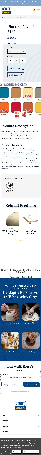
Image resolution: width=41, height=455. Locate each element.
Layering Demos (10, 323)
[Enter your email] (12, 384)
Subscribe (30, 384)
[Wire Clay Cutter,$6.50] (31, 219)
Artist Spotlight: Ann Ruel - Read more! (20, 2)
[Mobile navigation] (38, 10)
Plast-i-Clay (27, 17)
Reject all (16, 452)
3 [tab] (23, 240)
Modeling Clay (17, 17)
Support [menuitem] (4, 426)
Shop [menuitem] (3, 415)
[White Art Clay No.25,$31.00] (10, 219)
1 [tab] (17, 240)
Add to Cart (15, 68)
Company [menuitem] (4, 432)
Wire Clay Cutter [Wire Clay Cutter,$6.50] (31, 232)
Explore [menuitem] (4, 421)
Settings (6, 452)
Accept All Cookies (30, 452)
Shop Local (14, 74)
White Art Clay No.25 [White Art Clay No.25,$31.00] (10, 232)
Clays (7, 17)
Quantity (10, 56)
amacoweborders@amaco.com (15, 159)
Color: (9, 47)
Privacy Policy (16, 447)
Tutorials (10, 351)
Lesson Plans (30, 323)
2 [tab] (20, 240)
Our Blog (30, 351)
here (6, 168)
